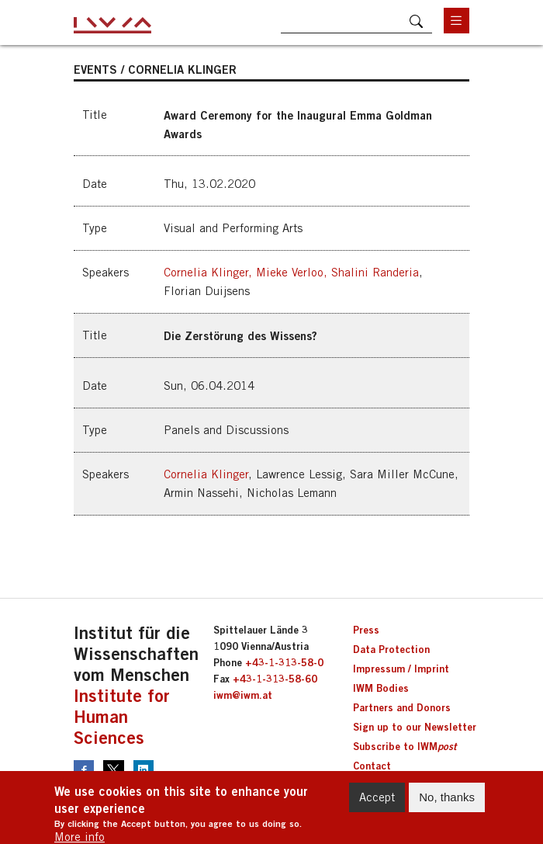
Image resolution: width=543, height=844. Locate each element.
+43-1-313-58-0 (284, 662)
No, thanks (447, 803)
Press (366, 629)
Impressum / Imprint (401, 668)
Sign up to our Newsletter (414, 727)
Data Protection (391, 649)
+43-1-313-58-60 (275, 678)
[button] (271, 203)
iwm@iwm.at (242, 695)
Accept (377, 803)
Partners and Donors (402, 707)
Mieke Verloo (289, 272)
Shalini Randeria (375, 272)
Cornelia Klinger (206, 272)
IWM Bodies (381, 688)
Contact (372, 765)
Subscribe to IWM (404, 746)
